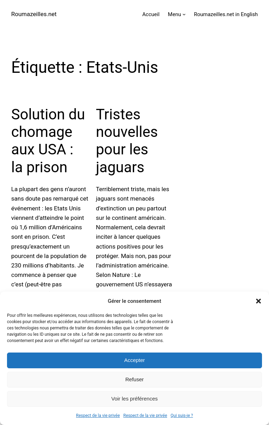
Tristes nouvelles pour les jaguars (127, 141)
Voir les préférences (134, 399)
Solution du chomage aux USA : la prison (48, 141)
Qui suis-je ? (182, 415)
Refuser (134, 379)
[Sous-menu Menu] (184, 14)
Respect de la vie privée (98, 415)
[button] (258, 301)
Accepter (134, 360)
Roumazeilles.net (34, 14)
